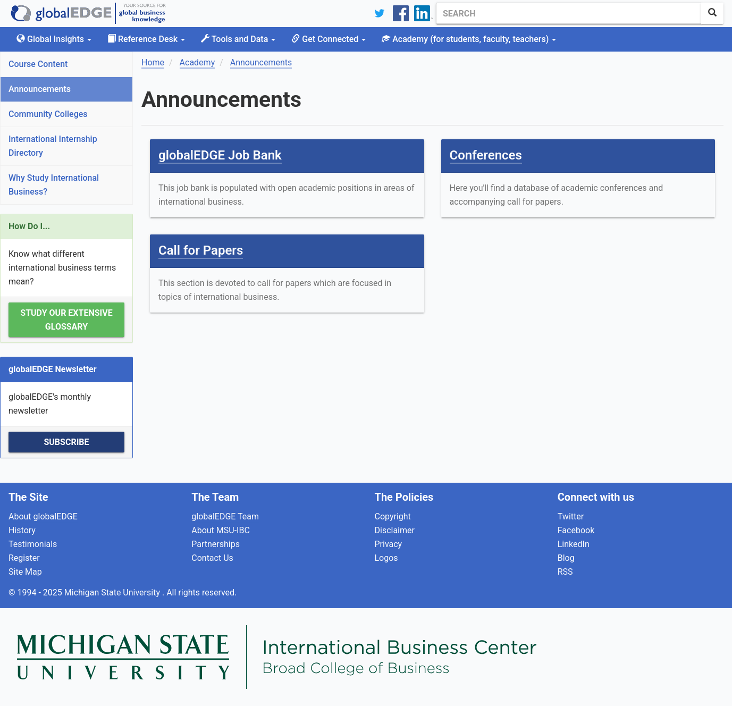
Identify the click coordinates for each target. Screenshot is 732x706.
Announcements (40, 89)
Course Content (38, 64)
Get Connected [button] (328, 39)
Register (24, 558)
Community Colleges (48, 114)
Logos (386, 558)
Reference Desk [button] (146, 39)
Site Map (25, 572)
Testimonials (33, 544)
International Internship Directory (53, 146)
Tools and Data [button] (238, 39)
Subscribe (66, 442)
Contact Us (212, 558)
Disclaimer (395, 530)
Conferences (486, 155)
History (22, 530)
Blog (566, 558)
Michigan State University (113, 592)
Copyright (393, 516)
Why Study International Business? (54, 185)
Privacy (388, 544)
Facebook (576, 530)
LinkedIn (574, 544)
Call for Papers (200, 250)
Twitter (571, 516)
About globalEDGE (43, 516)
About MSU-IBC (220, 530)
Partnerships (215, 544)
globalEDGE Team (225, 516)
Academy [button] (469, 39)
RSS (565, 572)
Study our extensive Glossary (66, 320)
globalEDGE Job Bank (220, 155)
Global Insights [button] (53, 39)
